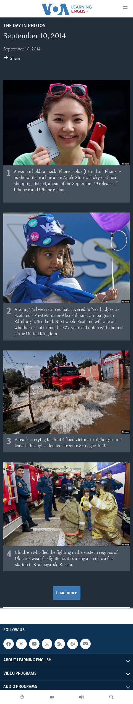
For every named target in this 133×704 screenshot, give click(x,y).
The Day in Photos (24, 26)
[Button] (12, 60)
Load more (66, 593)
